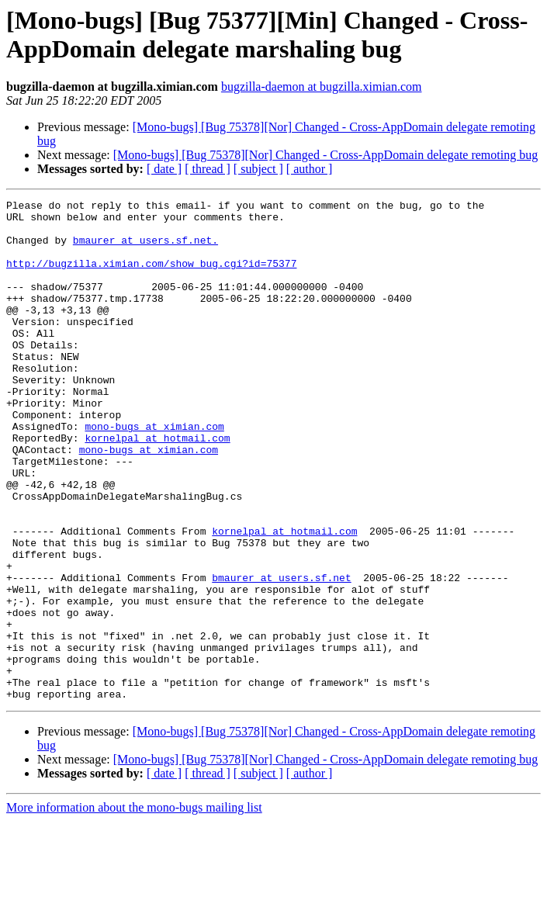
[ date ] (164, 168)
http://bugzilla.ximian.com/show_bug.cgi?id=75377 (151, 277)
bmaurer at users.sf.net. (145, 249)
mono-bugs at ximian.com (154, 473)
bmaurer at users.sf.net (281, 654)
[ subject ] (258, 168)
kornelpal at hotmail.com (157, 486)
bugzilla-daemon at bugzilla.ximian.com (321, 86)
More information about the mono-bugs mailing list (134, 907)
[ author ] (309, 168)
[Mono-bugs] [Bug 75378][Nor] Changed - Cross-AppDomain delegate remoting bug (325, 154)
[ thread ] (207, 168)
